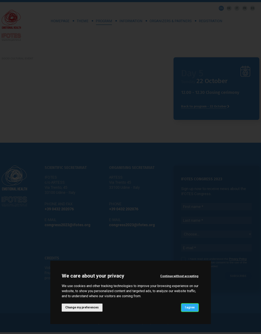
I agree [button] (190, 307)
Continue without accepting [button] (179, 276)
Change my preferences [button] (82, 307)
